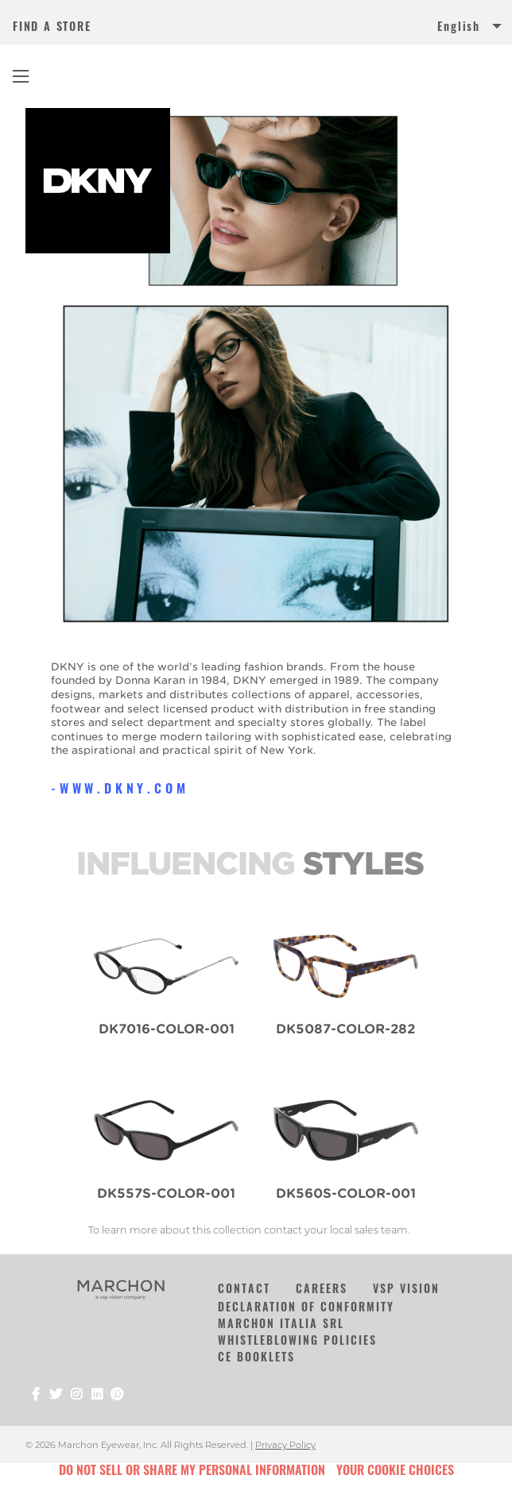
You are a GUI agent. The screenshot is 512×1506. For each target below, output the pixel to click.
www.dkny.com (124, 787)
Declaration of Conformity (306, 1306)
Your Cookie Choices (395, 1469)
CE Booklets (256, 1356)
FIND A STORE (52, 26)
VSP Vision (406, 1288)
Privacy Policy (285, 1444)
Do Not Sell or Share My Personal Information (192, 1469)
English (458, 26)
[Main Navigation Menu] (21, 76)
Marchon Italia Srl (281, 1323)
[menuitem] (377, 29)
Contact (244, 1288)
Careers (321, 1288)
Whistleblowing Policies (297, 1339)
